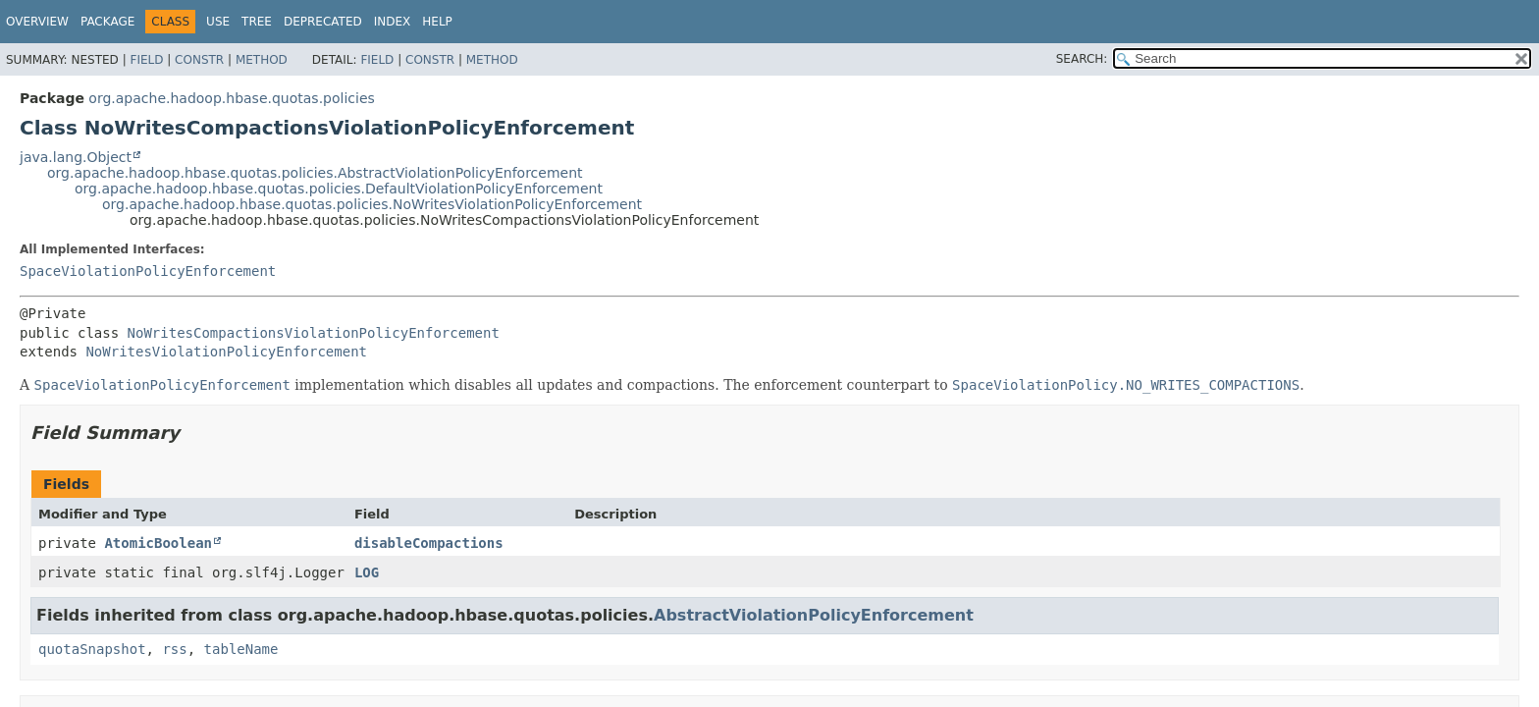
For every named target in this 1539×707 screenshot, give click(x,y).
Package (107, 21)
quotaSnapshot (92, 649)
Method (262, 60)
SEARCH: (1082, 59)
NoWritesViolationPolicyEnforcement (226, 351)
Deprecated (323, 21)
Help (437, 21)
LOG (366, 572)
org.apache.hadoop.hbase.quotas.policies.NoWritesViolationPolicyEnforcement (372, 204)
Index (392, 21)
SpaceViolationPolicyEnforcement (148, 271)
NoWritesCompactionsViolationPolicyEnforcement (314, 333)
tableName (241, 649)
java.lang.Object (76, 157)
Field (146, 60)
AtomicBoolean (158, 543)
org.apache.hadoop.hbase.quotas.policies (231, 98)
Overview (37, 21)
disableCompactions (429, 543)
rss (174, 649)
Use (218, 21)
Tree (256, 21)
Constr (199, 60)
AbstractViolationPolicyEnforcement (814, 615)
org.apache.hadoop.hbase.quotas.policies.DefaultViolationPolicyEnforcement (339, 188)
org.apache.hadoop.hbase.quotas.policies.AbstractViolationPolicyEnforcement (315, 173)
